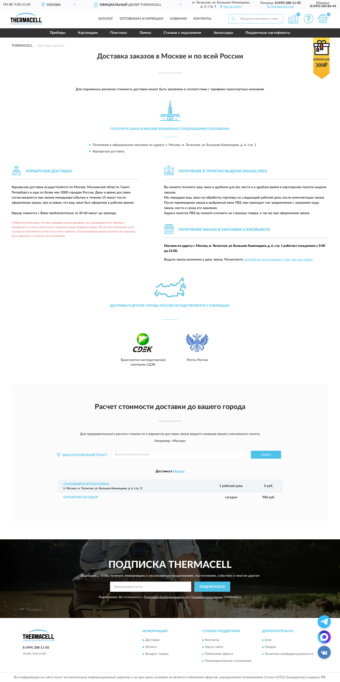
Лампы (145, 33)
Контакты (202, 18)
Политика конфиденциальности (289, 654)
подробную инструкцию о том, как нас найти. (278, 259)
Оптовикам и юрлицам (141, 18)
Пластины (118, 33)
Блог (268, 640)
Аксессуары (223, 33)
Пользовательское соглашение (228, 661)
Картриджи (88, 33)
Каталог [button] (105, 18)
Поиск (266, 455)
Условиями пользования (207, 597)
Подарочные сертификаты (268, 33)
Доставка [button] (152, 640)
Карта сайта (214, 647)
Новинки (178, 18)
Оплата (150, 647)
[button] (280, 6)
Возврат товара (156, 654)
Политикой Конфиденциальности (166, 597)
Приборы (57, 33)
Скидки (270, 647)
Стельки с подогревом (182, 33)
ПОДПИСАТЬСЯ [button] (212, 587)
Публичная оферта (219, 654)
